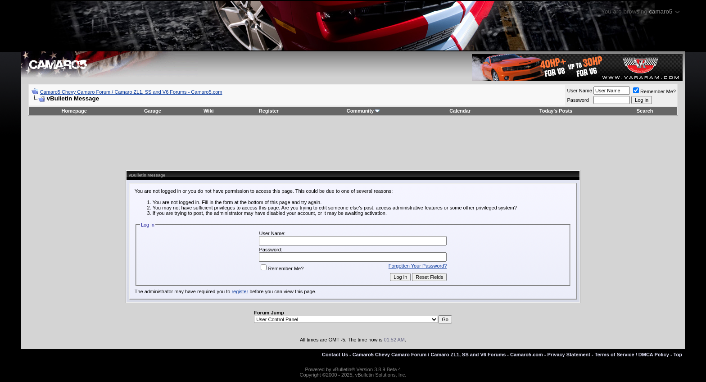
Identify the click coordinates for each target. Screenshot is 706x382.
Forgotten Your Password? (418, 265)
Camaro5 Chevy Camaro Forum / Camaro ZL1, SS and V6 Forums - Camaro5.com (131, 92)
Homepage (74, 111)
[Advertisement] (353, 143)
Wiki (209, 111)
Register (269, 111)
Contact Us (335, 354)
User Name (579, 90)
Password (577, 100)
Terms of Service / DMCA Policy (632, 354)
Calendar (460, 111)
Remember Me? (654, 91)
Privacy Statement (569, 354)
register (239, 291)
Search (645, 111)
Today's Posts (555, 111)
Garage (152, 111)
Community (363, 111)
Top (678, 354)
